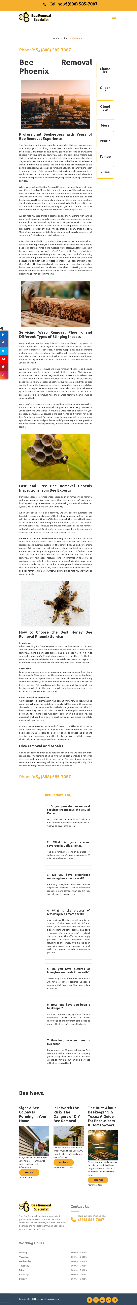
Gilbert (105, 89)
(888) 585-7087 (82, 3)
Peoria (105, 141)
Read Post (29, 1172)
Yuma (105, 172)
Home (56, 38)
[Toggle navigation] (114, 17)
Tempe (105, 157)
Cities (65, 38)
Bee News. (31, 1093)
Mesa (105, 125)
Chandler (105, 70)
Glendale (105, 108)
